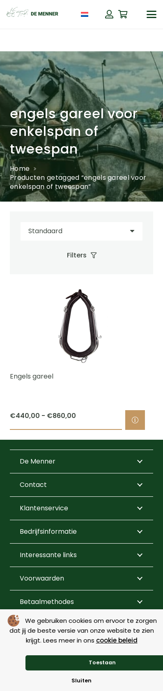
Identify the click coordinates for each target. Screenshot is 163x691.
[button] (151, 14)
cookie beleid (117, 640)
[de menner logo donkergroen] (32, 14)
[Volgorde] (81, 231)
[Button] (109, 14)
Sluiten (81, 680)
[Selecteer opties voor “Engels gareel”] (135, 420)
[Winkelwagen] (123, 14)
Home (20, 168)
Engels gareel (31, 376)
